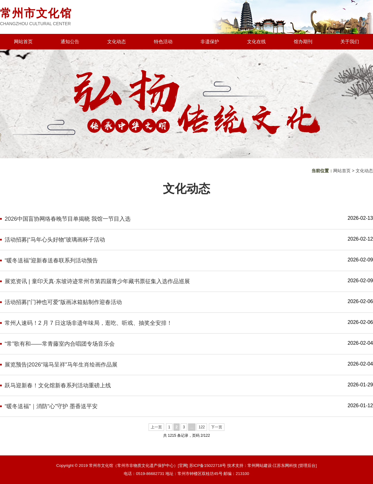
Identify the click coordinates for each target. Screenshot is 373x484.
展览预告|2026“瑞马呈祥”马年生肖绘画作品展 (61, 365)
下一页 (216, 427)
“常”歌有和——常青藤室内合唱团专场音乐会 (60, 344)
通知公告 (70, 41)
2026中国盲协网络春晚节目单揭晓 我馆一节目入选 (68, 219)
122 (202, 427)
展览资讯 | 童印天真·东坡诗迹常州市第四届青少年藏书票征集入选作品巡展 (97, 281)
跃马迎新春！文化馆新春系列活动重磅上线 (58, 385)
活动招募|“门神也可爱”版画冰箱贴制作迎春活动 (63, 302)
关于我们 (349, 41)
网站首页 (23, 41)
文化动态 (116, 41)
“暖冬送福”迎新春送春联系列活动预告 (51, 260)
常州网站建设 (259, 465)
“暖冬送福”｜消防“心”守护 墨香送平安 (51, 406)
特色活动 (163, 41)
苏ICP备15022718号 (207, 465)
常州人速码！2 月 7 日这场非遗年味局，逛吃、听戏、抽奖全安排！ (88, 323)
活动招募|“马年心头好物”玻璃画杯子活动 (55, 240)
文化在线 (256, 41)
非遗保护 (209, 41)
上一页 (156, 427)
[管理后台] (307, 465)
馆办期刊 (303, 41)
